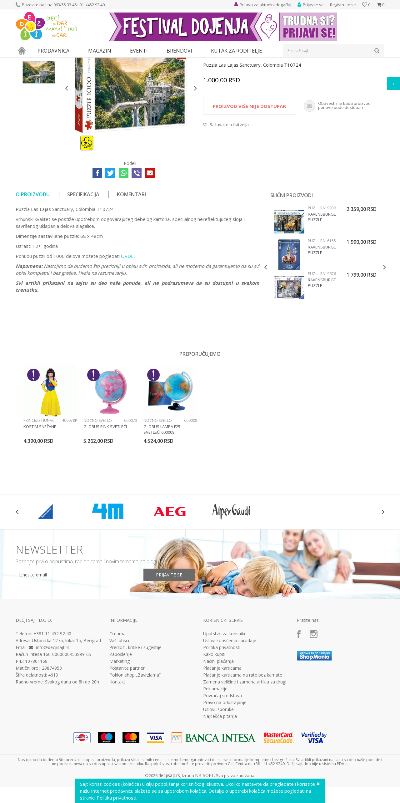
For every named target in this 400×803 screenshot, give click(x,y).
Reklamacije (215, 746)
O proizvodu (33, 251)
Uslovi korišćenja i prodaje (229, 698)
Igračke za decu (71, 61)
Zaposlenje (120, 711)
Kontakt (117, 739)
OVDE (127, 313)
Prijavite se (169, 632)
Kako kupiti (214, 711)
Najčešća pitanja (220, 773)
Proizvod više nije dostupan (250, 164)
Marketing (119, 718)
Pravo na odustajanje (225, 760)
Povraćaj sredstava (222, 753)
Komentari (131, 251)
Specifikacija (83, 251)
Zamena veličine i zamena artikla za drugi (244, 739)
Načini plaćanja (218, 718)
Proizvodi (44, 61)
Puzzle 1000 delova (181, 61)
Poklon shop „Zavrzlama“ (135, 732)
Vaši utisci (119, 698)
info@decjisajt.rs (52, 705)
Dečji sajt (24, 61)
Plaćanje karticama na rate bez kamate (242, 732)
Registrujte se (343, 5)
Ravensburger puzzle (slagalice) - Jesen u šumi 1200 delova (322, 274)
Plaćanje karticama (222, 725)
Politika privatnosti (221, 705)
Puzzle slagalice (145, 61)
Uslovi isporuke (218, 767)
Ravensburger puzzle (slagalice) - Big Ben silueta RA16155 (322, 307)
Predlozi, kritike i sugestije (135, 705)
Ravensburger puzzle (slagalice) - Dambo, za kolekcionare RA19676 (322, 340)
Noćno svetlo (97, 478)
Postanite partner (127, 725)
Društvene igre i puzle (108, 61)
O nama (117, 691)
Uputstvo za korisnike (225, 691)
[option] (39, 96)
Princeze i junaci (39, 478)
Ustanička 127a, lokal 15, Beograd (66, 698)
